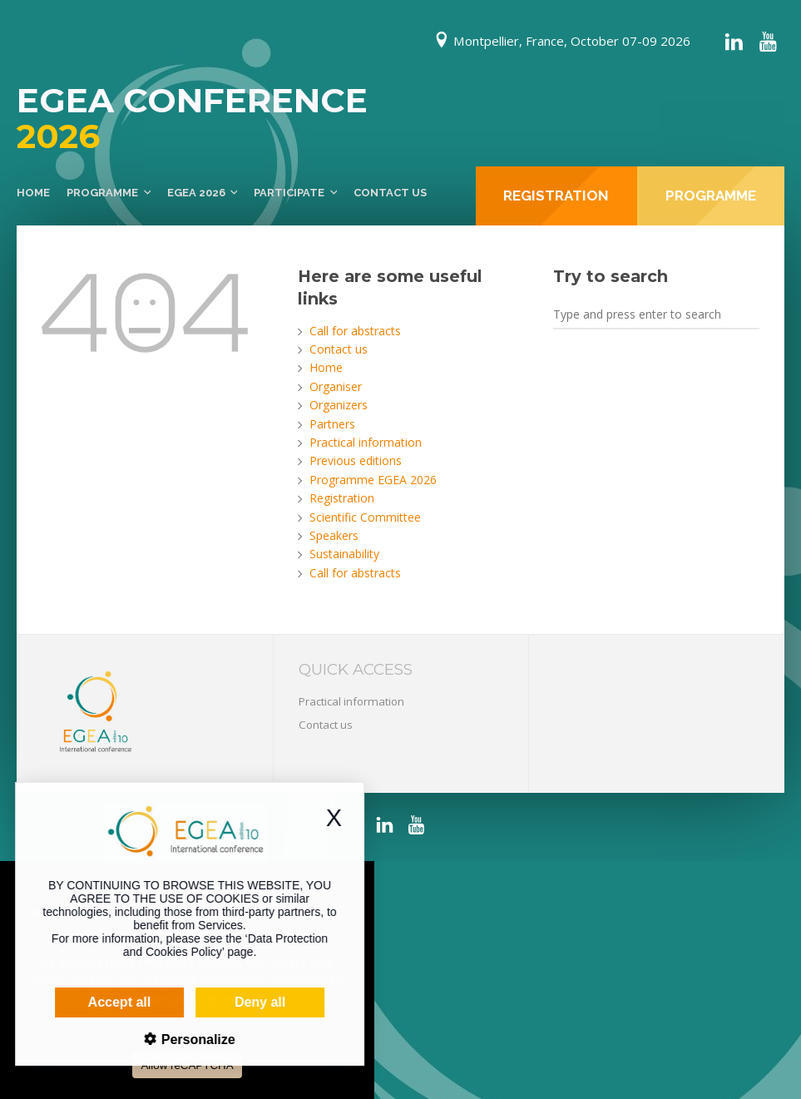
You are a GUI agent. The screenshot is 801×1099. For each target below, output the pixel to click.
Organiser (335, 386)
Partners (332, 424)
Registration (341, 498)
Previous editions (355, 460)
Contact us (390, 192)
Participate (289, 192)
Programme (102, 192)
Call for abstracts (355, 331)
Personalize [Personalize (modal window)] (171, 1039)
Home (33, 192)
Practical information (365, 442)
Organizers (338, 405)
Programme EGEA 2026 (373, 480)
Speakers (333, 535)
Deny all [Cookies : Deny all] (235, 1002)
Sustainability (344, 554)
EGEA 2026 (196, 192)
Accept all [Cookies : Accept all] (94, 1002)
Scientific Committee (365, 517)
